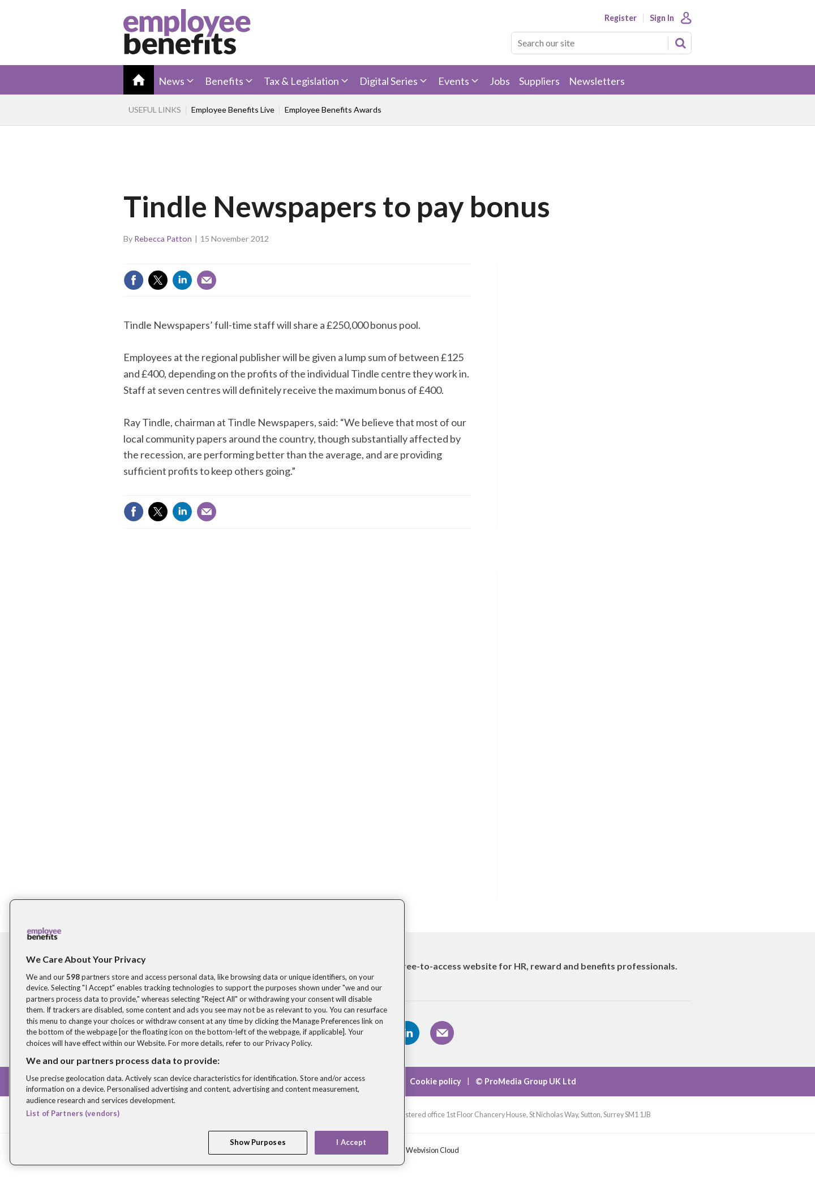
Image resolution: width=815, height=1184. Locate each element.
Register (620, 18)
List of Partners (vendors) (72, 1113)
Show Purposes (258, 1142)
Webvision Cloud (432, 1150)
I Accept (351, 1142)
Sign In (662, 18)
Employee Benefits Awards (333, 109)
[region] (207, 1032)
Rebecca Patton (163, 238)
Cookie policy (435, 1081)
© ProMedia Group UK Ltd (525, 1081)
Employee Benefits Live (232, 109)
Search (680, 43)
